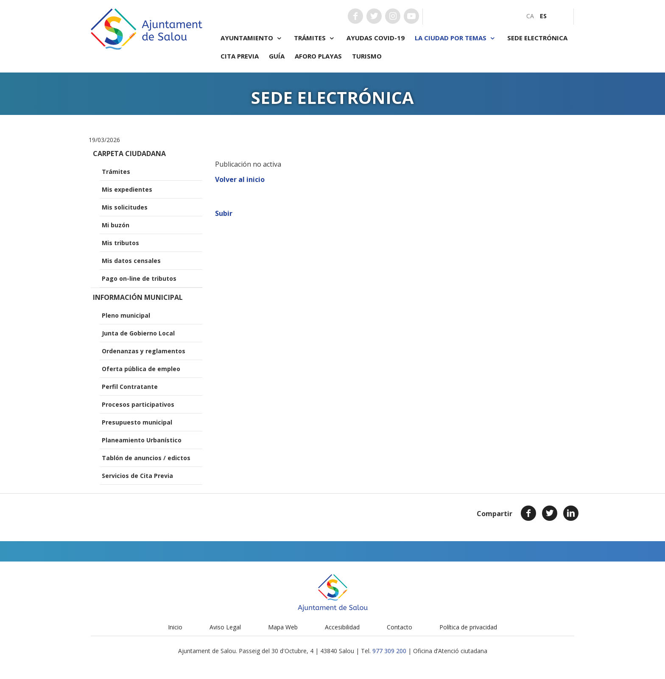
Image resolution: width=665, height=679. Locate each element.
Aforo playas (318, 56)
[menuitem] (530, 15)
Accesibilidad (342, 627)
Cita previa (240, 56)
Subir (223, 213)
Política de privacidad (468, 627)
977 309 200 (389, 651)
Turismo (367, 56)
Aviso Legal (225, 627)
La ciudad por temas (456, 38)
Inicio (175, 627)
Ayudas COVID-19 (375, 38)
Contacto (399, 627)
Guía (277, 56)
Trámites (315, 38)
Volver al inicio (240, 179)
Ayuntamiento (252, 38)
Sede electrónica (537, 38)
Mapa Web (283, 627)
